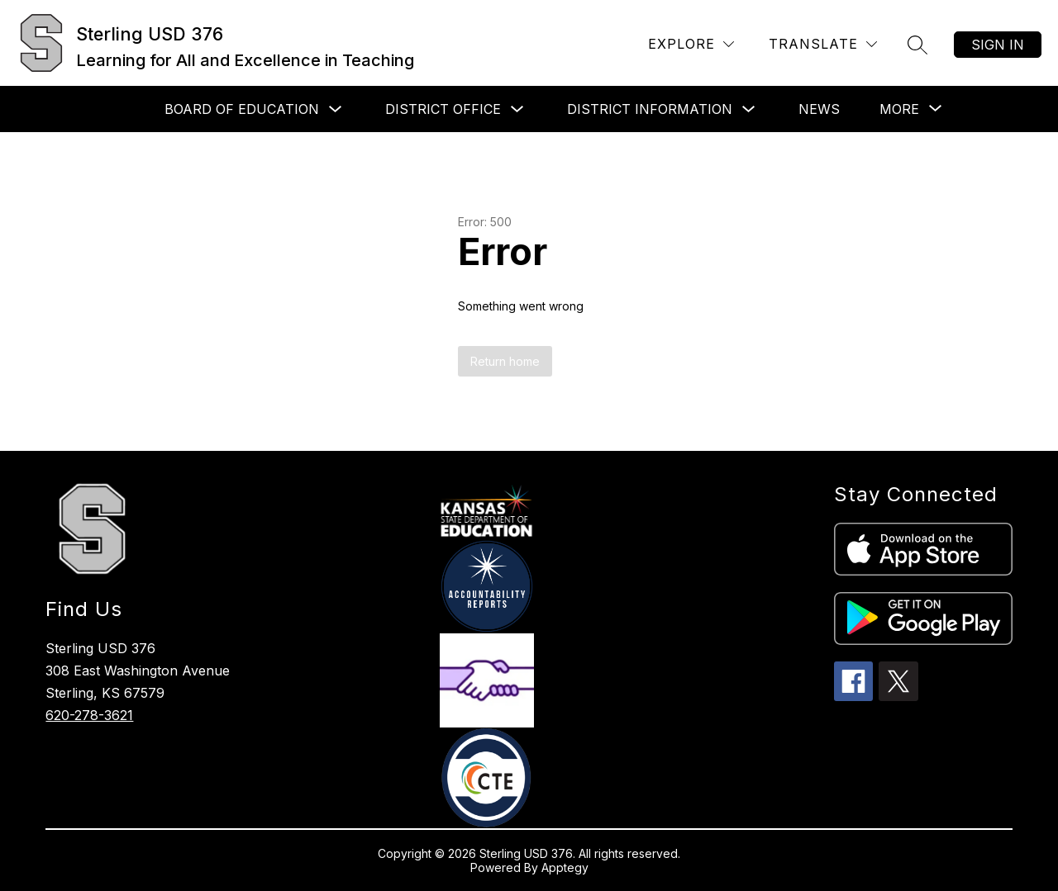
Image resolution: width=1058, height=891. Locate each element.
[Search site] (917, 45)
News (819, 109)
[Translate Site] (823, 44)
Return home (505, 361)
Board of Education (241, 109)
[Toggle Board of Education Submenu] (336, 109)
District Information (649, 109)
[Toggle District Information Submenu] (749, 109)
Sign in (997, 44)
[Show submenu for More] (899, 109)
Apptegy (565, 867)
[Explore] (691, 44)
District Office (443, 109)
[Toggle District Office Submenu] (517, 109)
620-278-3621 (89, 715)
